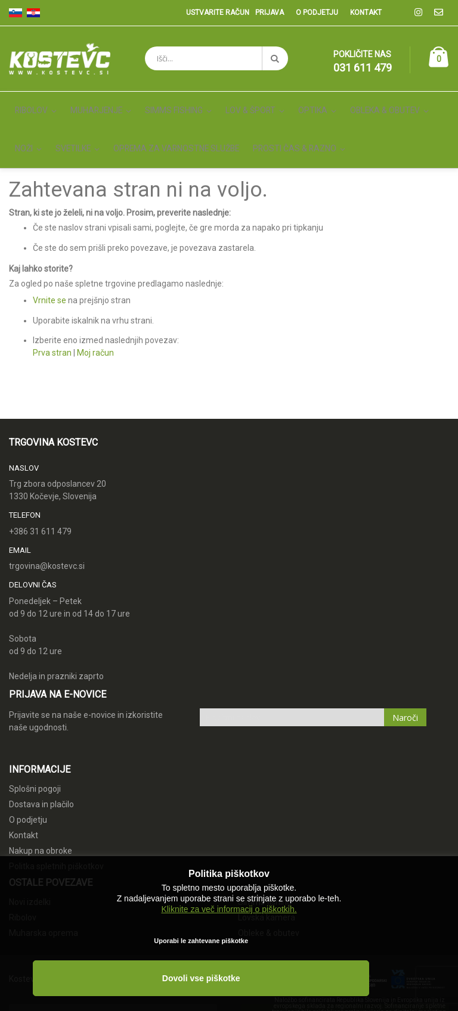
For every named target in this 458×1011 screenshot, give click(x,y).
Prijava (269, 12)
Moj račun (95, 325)
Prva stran (52, 325)
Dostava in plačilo (41, 776)
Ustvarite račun (217, 12)
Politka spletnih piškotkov (56, 838)
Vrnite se (49, 273)
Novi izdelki (30, 874)
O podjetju (317, 12)
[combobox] (216, 58)
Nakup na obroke (40, 823)
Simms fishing (265, 874)
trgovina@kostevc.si (47, 538)
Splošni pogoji (35, 761)
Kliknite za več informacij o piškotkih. (228, 935)
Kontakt (366, 12)
